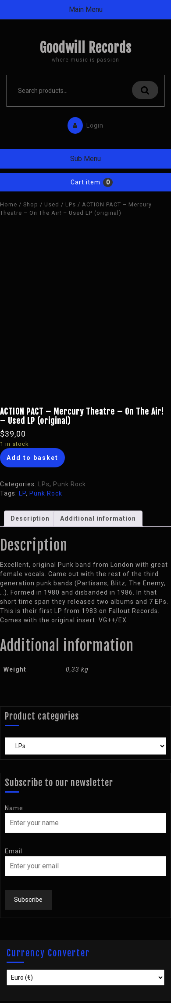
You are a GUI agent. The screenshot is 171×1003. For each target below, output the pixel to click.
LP (22, 493)
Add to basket (32, 457)
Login (83, 123)
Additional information (98, 518)
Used (51, 204)
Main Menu (86, 9)
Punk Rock (69, 484)
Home (8, 204)
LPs (70, 204)
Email (13, 851)
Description (30, 518)
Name (14, 808)
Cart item (85, 182)
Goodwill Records (85, 48)
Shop (30, 204)
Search (145, 90)
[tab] (30, 519)
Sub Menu (85, 158)
